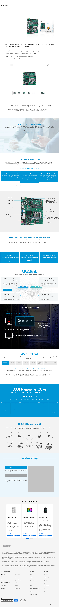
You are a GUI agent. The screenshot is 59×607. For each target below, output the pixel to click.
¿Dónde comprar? (46, 576)
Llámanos (31, 591)
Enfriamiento (3, 588)
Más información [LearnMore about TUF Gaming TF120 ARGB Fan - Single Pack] (29, 535)
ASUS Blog (45, 583)
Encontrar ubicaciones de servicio (35, 588)
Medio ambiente (46, 592)
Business (57, 0)
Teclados (16, 585)
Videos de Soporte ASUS (33, 594)
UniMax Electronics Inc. (33, 582)
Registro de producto (33, 589)
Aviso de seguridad (32, 592)
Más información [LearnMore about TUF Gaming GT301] (45, 535)
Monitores (2, 576)
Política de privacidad (30, 604)
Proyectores (3, 577)
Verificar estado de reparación (34, 586)
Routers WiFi (17, 579)
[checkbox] (52, 40)
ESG (44, 591)
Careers (31, 583)
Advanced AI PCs (46, 585)
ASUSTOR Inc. (32, 579)
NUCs (2, 579)
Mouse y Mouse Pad (18, 586)
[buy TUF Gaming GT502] (11, 517)
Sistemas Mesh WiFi (18, 580)
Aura (44, 588)
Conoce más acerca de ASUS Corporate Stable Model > (29, 132)
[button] (53, 1)
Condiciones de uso (23, 604)
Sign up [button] (15, 600)
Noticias (31, 574)
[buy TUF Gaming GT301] (43, 517)
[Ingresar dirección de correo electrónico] (7, 600)
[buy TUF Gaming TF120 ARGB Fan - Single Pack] (29, 518)
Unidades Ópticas (17, 574)
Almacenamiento (17, 573)
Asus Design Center (47, 579)
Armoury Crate (46, 586)
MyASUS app (32, 595)
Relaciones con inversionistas (34, 576)
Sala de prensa (32, 577)
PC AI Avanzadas (46, 574)
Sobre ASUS (31, 573)
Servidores (16, 582)
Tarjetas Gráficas (3, 585)
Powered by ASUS (48, 0)
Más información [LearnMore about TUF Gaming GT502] (14, 535)
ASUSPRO (45, 580)
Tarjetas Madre (3, 583)
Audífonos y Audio (17, 588)
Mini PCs (2, 580)
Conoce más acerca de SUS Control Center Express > (29, 168)
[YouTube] (21, 600)
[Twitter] (25, 600)
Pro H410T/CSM (4, 5)
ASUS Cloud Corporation (33, 580)
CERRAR (29, 342)
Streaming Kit (17, 589)
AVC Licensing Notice (47, 582)
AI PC (44, 573)
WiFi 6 (16, 577)
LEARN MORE (7, 289)
